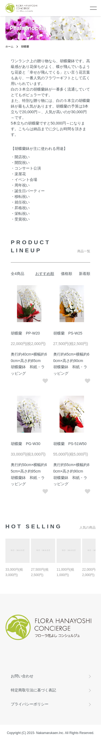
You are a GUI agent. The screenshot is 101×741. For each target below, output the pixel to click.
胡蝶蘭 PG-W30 (25, 444)
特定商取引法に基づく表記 (33, 690)
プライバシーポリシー (29, 704)
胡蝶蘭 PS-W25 (67, 333)
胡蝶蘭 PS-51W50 (70, 444)
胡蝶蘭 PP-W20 (25, 333)
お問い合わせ (22, 676)
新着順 (84, 273)
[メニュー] (93, 8)
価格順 (66, 273)
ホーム (9, 46)
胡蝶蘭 (25, 46)
